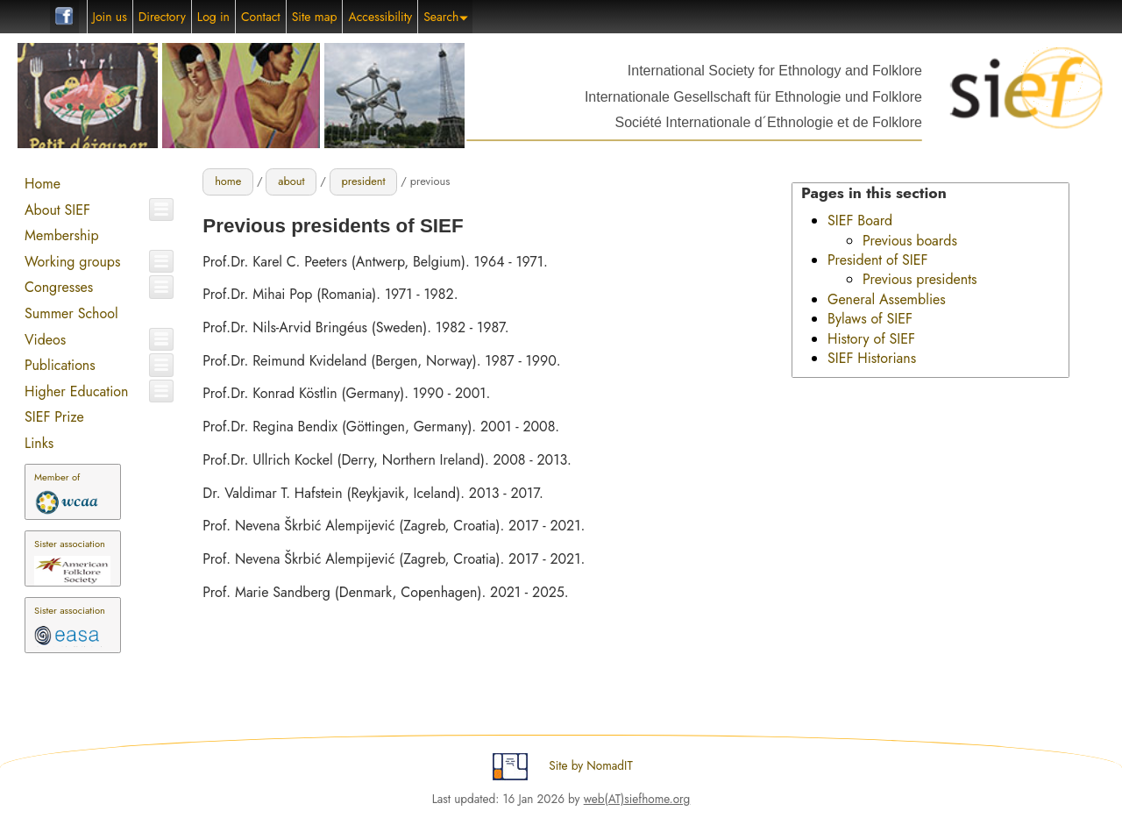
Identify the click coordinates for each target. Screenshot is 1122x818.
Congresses (59, 287)
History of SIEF (871, 339)
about (291, 181)
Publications (60, 365)
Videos (45, 340)
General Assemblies (886, 299)
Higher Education (76, 391)
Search (445, 16)
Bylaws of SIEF (870, 319)
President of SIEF (877, 260)
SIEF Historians (871, 358)
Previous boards (910, 241)
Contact (260, 16)
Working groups (72, 262)
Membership (62, 235)
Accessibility (380, 16)
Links (39, 443)
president (363, 181)
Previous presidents (920, 279)
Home (42, 184)
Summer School (71, 313)
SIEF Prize (54, 417)
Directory (162, 16)
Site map (314, 16)
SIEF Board (859, 220)
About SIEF (57, 210)
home (228, 181)
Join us (110, 16)
